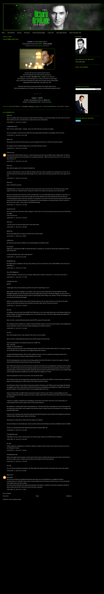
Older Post (68, 496)
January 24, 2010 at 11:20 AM (17, 328)
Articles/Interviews (49, 106)
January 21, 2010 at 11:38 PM (17, 305)
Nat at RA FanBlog (11, 272)
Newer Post (6, 496)
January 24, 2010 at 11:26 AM (17, 430)
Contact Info (51, 32)
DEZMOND (10, 261)
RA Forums (27, 32)
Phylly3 (9, 474)
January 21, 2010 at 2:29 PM (16, 236)
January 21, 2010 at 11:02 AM (17, 217)
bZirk (8, 115)
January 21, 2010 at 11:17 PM (17, 277)
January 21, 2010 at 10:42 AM (17, 178)
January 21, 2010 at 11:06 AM (17, 227)
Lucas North (60, 106)
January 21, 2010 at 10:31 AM (17, 135)
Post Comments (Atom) (15, 499)
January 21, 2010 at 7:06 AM (16, 122)
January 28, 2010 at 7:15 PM (16, 489)
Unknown (9, 152)
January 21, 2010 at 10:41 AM (17, 161)
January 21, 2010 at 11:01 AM (17, 204)
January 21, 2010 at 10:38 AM (17, 148)
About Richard (11, 32)
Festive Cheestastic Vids (75, 32)
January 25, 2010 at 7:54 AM (16, 450)
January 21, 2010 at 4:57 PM (16, 268)
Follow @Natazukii (80, 61)
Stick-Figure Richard (61, 32)
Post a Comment (7, 493)
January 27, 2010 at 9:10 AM (16, 470)
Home (3, 32)
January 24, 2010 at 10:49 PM (17, 439)
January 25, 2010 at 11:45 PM (17, 461)
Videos (67, 106)
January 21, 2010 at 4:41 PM (16, 257)
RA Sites (19, 32)
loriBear (9, 240)
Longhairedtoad (10, 126)
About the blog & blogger (38, 32)
